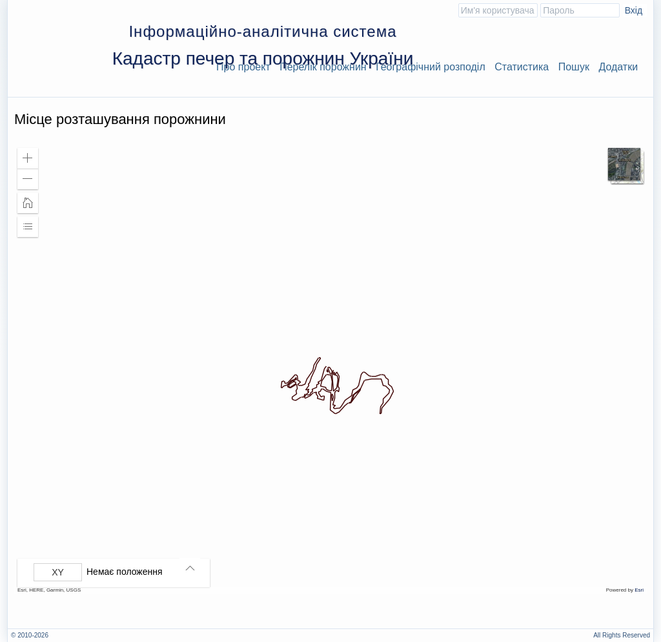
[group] (117, 572)
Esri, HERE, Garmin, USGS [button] (49, 590)
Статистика (521, 66)
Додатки (618, 66)
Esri (639, 590)
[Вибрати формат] (58, 572)
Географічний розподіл (430, 66)
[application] (330, 367)
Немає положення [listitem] (124, 571)
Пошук (573, 66)
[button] (27, 158)
